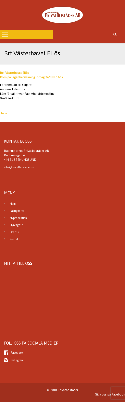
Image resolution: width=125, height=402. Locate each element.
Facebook (17, 352)
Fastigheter (17, 210)
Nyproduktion (18, 218)
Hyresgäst (16, 225)
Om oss (14, 232)
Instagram (17, 360)
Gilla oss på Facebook (110, 394)
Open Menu (19, 34)
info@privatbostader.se (19, 167)
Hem (13, 203)
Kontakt (15, 239)
